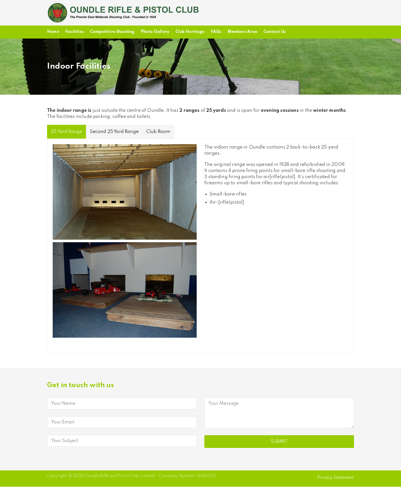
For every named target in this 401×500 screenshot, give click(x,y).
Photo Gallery (155, 32)
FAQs (216, 32)
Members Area (242, 32)
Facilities (74, 32)
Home (53, 32)
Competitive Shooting (112, 32)
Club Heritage (189, 32)
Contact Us (274, 32)
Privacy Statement (335, 478)
